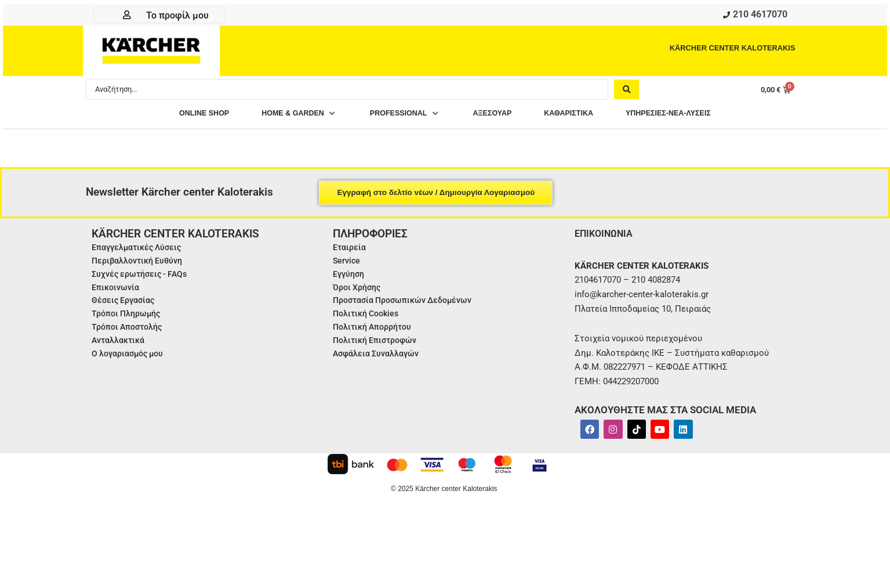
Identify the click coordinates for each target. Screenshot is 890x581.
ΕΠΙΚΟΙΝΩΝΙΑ (607, 235)
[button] (281, 116)
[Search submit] (626, 91)
